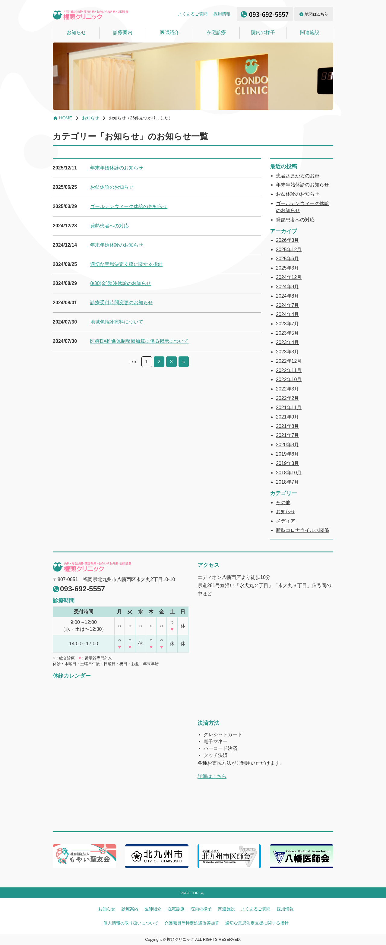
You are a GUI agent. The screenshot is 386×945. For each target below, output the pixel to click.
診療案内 (122, 32)
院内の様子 (263, 32)
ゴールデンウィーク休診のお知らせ (128, 206)
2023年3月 (287, 351)
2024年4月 (287, 314)
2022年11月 (289, 370)
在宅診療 (216, 32)
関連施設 (309, 32)
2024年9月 (287, 286)
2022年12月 (289, 361)
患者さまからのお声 (297, 175)
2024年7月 (287, 305)
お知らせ (76, 32)
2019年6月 (287, 454)
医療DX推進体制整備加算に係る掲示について (139, 341)
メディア (285, 520)
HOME (62, 117)
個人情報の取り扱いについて (130, 923)
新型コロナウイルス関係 (302, 530)
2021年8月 (287, 426)
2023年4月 (287, 342)
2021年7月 (287, 435)
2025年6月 (287, 258)
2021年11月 (289, 407)
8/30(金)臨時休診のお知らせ (120, 283)
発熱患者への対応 (109, 225)
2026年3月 (287, 240)
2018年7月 (287, 482)
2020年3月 (287, 444)
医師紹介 (169, 32)
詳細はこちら (212, 776)
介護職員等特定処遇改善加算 (191, 923)
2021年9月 (287, 416)
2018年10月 (289, 472)
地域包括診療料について (116, 321)
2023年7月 (287, 323)
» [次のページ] (183, 361)
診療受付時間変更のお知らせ (121, 302)
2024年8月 (287, 296)
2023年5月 (287, 333)
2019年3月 (287, 463)
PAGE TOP (193, 893)
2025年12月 (289, 249)
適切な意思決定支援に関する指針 (126, 264)
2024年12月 (289, 277)
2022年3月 (287, 388)
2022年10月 (289, 379)
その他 (283, 502)
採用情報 (222, 13)
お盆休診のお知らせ (112, 187)
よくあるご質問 (192, 13)
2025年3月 (287, 267)
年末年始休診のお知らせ (116, 167)
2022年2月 (287, 398)
